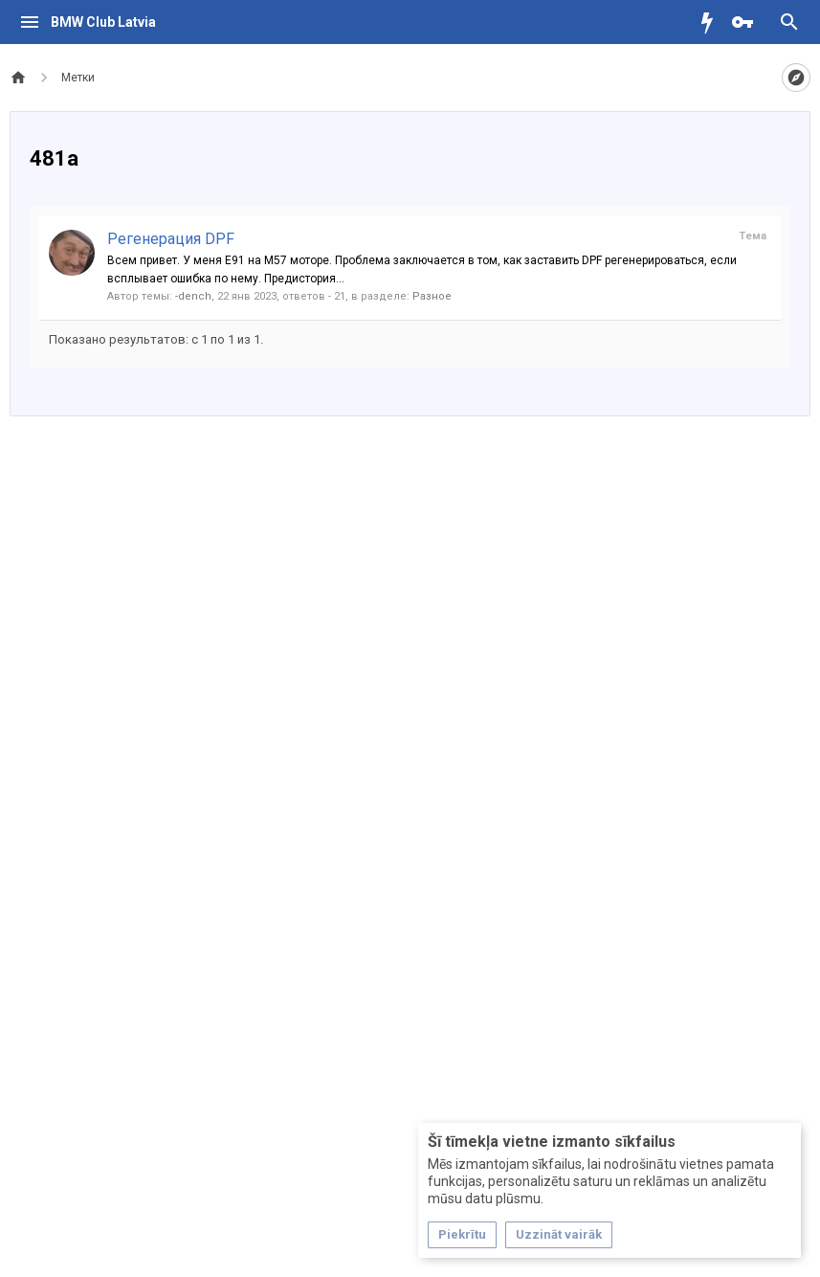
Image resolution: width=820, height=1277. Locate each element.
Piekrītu (462, 1234)
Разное (432, 296)
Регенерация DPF (170, 239)
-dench (193, 296)
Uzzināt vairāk (559, 1234)
